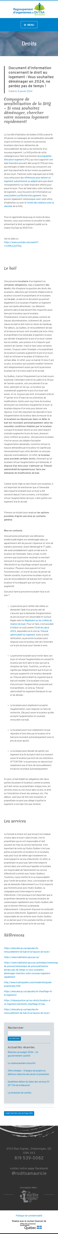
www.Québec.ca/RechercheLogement (22, 195)
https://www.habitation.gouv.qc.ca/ (21, 957)
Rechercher (14, 1039)
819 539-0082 (29, 1158)
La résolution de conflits (19, 1092)
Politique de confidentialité (29, 1215)
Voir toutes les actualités (19, 1113)
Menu (29, 25)
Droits (29, 43)
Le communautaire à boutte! (22, 1063)
